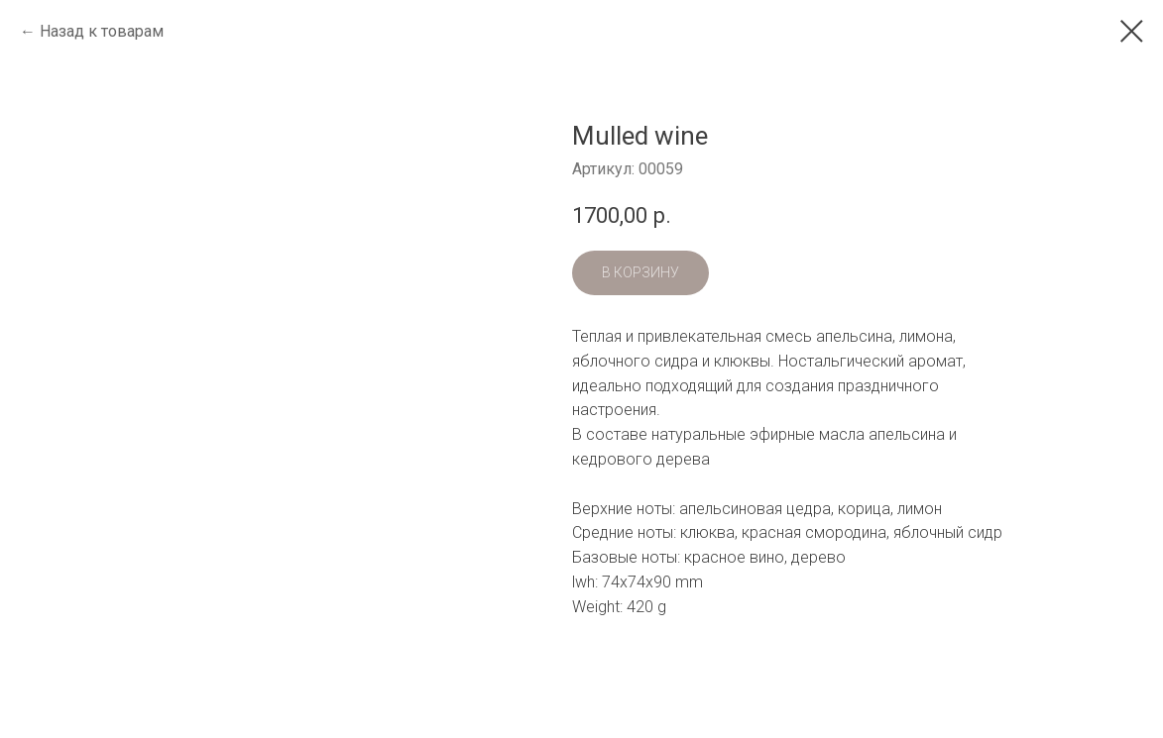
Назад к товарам (102, 31)
